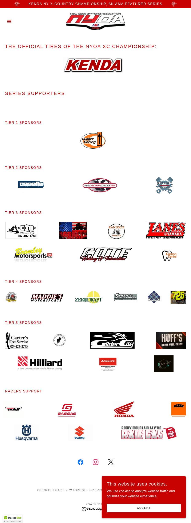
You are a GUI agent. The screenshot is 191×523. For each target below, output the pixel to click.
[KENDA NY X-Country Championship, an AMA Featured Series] (95, 4)
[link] (95, 21)
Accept (144, 513)
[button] (18, 21)
